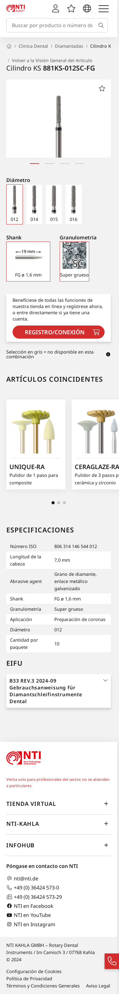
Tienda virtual (58, 804)
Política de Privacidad (29, 979)
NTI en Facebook (29, 906)
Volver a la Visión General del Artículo (49, 60)
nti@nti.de (22, 878)
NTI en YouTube (28, 915)
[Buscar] (102, 25)
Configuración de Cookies (34, 971)
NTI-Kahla (58, 824)
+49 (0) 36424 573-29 (34, 897)
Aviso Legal (98, 986)
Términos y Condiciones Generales (43, 986)
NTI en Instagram (30, 924)
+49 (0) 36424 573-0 (32, 888)
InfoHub (58, 845)
